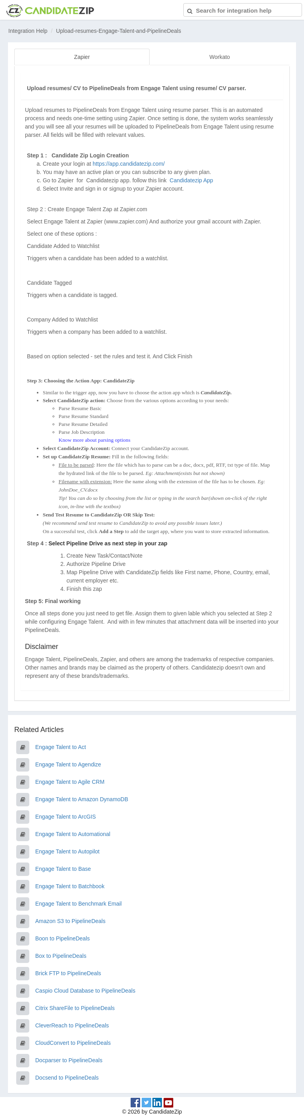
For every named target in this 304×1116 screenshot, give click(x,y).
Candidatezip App (192, 179)
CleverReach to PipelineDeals (72, 1024)
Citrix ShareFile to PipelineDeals (75, 1007)
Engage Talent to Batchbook (69, 885)
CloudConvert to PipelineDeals (73, 1042)
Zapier (82, 57)
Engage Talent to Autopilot (67, 850)
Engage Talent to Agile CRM (69, 781)
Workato (219, 57)
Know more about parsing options (94, 439)
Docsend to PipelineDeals (67, 1077)
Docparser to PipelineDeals (69, 1059)
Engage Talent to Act (60, 746)
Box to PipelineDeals (60, 955)
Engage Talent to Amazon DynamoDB (81, 798)
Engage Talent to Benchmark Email (78, 903)
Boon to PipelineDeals (62, 937)
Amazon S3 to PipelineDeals (70, 920)
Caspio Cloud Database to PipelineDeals (85, 990)
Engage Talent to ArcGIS (65, 816)
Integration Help (28, 31)
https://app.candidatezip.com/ (129, 163)
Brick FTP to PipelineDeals (68, 972)
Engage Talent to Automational (72, 833)
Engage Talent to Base (63, 868)
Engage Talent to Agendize (68, 763)
